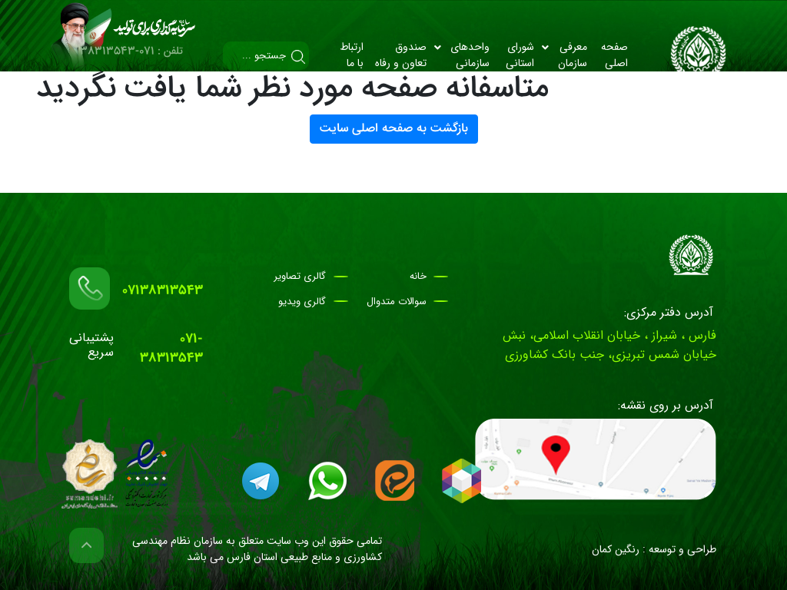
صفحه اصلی (614, 54)
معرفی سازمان (564, 54)
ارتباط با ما (352, 54)
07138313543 (162, 290)
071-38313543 (171, 349)
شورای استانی (520, 54)
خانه (418, 276)
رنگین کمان (615, 549)
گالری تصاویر (300, 276)
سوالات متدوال (397, 302)
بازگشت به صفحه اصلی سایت (394, 128)
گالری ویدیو (302, 302)
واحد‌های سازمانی (462, 54)
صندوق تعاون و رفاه (401, 54)
